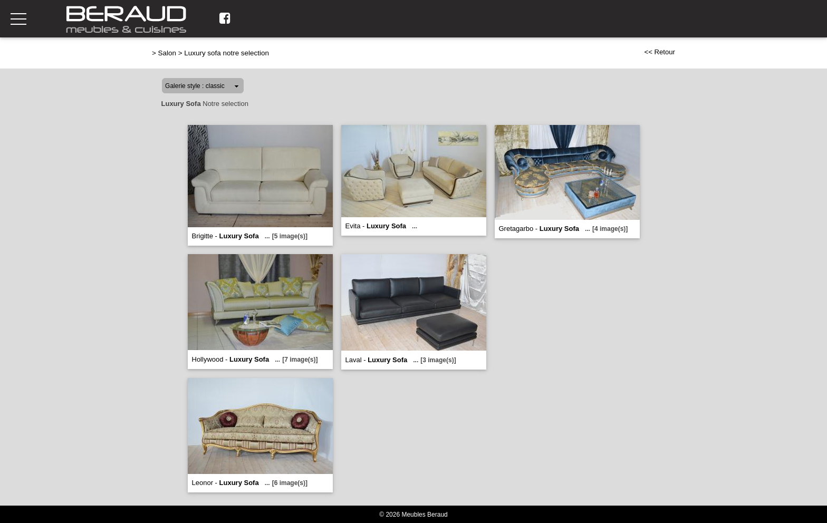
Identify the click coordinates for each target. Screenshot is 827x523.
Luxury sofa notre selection (226, 53)
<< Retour (659, 52)
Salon (167, 53)
